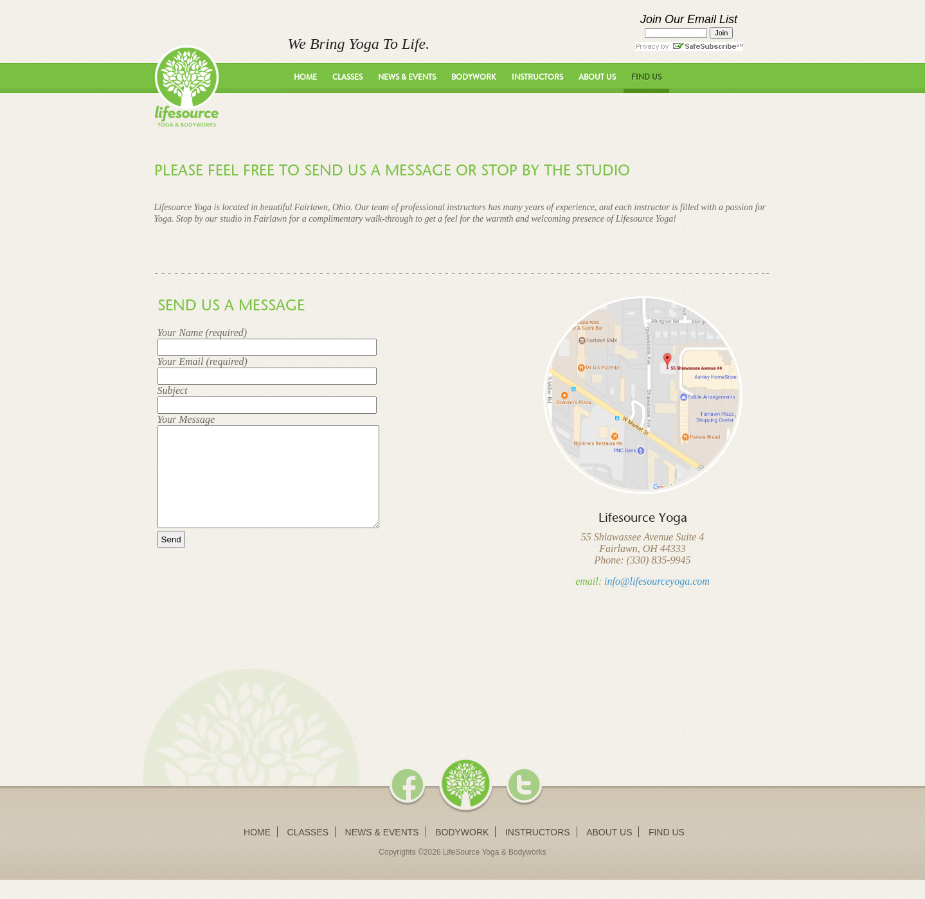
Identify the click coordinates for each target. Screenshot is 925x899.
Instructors (537, 77)
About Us (597, 77)
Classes (347, 77)
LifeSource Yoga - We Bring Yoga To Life (186, 86)
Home (305, 77)
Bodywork (473, 77)
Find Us (646, 77)
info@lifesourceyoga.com (657, 581)
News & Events (407, 77)
